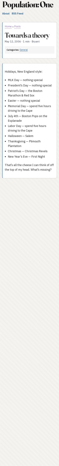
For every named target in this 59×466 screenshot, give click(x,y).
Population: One (27, 4)
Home (8, 26)
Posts (17, 26)
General (24, 49)
